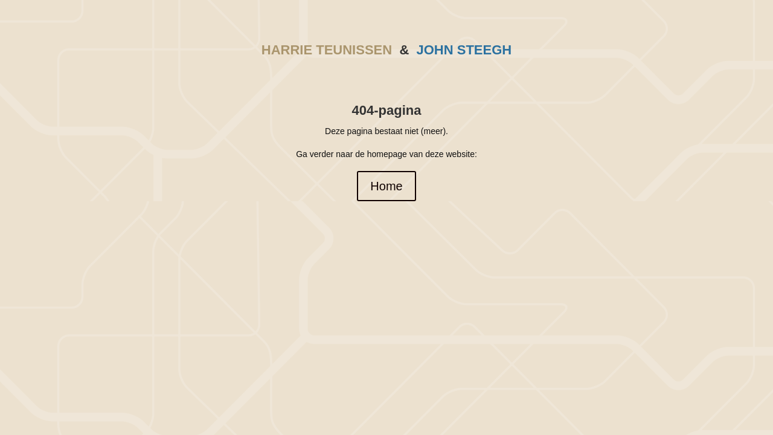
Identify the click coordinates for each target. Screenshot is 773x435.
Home (386, 186)
